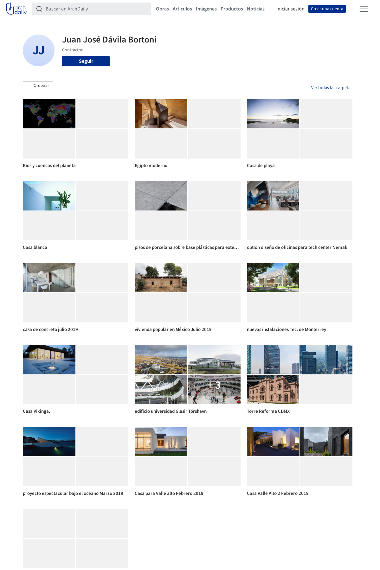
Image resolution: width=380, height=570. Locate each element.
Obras (162, 8)
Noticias (256, 8)
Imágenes (206, 8)
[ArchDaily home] (16, 9)
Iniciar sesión (290, 8)
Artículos (182, 8)
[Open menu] (364, 9)
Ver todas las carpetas (331, 88)
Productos (232, 8)
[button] (38, 85)
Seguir (86, 61)
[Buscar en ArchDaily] (96, 9)
